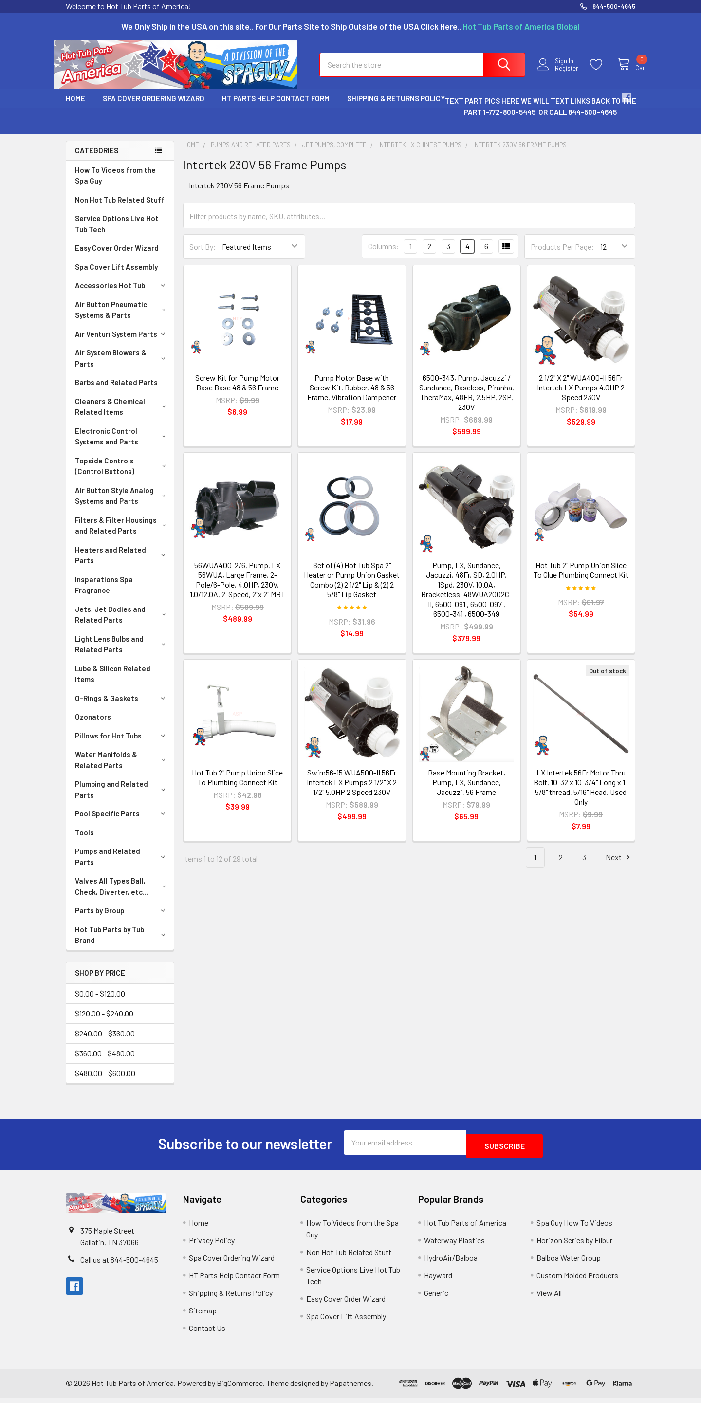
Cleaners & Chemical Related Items (122, 415)
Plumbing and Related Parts (122, 798)
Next (619, 866)
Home (75, 107)
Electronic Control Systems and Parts (122, 445)
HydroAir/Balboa (451, 1263)
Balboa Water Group (568, 1263)
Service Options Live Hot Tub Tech (117, 232)
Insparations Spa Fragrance (104, 594)
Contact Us (207, 1333)
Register (558, 74)
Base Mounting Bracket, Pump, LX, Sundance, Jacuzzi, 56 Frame (466, 790)
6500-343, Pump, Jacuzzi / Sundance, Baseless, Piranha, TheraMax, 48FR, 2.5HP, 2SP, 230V (466, 401)
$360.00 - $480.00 (105, 1062)
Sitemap (203, 1315)
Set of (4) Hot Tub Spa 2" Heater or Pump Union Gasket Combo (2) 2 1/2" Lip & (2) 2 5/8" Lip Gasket (352, 588)
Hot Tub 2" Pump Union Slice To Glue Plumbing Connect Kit (581, 578)
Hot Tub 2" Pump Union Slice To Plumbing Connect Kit (237, 785)
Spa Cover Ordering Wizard (153, 107)
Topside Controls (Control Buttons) (122, 475)
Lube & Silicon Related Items (112, 683)
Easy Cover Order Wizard (117, 256)
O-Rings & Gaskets (121, 706)
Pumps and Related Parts (122, 865)
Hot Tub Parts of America (465, 1228)
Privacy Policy (212, 1245)
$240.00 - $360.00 (105, 1042)
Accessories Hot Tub (121, 294)
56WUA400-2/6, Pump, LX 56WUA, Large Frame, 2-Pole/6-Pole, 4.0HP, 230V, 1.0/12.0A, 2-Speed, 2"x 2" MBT (237, 588)
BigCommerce (240, 1388)
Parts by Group (121, 919)
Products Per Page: (562, 255)
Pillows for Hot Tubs (121, 744)
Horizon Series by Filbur (574, 1245)
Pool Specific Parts (121, 822)
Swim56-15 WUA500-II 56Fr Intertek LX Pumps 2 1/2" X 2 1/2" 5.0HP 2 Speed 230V (352, 790)
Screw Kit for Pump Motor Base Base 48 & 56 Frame (237, 391)
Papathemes (350, 1388)
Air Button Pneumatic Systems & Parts (122, 319)
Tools (84, 841)
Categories (96, 159)
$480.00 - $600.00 (105, 1082)
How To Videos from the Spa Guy (115, 184)
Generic (436, 1298)
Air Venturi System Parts (121, 342)
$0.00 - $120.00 (100, 1002)
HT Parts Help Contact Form (276, 107)
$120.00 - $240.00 (104, 1022)
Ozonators (93, 725)
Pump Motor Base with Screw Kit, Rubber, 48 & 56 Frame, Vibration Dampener (351, 396)
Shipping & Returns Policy (396, 107)
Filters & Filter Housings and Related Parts (122, 534)
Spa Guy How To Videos (574, 1228)
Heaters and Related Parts (122, 564)
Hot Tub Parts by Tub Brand (122, 944)
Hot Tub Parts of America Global (521, 26)
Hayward (438, 1280)
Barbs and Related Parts (116, 391)
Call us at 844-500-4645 (119, 1265)
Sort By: (202, 255)
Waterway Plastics (454, 1245)
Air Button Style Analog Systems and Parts (122, 505)
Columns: (383, 254)
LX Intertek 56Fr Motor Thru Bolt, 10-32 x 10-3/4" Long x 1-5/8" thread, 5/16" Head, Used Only (581, 795)
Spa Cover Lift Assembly (116, 275)
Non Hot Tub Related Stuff (120, 208)
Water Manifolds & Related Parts (122, 768)
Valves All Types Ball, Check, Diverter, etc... (122, 895)
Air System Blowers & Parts (122, 367)
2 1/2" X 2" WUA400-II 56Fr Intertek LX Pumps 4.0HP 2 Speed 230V (581, 396)
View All (549, 1298)
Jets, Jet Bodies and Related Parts (122, 623)
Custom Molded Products (577, 1280)
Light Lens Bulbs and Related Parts (122, 653)
